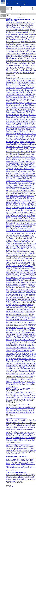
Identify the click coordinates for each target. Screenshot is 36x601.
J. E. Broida (13, 88)
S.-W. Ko (30, 286)
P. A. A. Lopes (33, 227)
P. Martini (22, 234)
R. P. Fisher (18, 105)
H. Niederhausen (26, 187)
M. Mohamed (25, 320)
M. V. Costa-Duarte (8, 299)
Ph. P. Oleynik (23, 199)
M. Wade (30, 162)
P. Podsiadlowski (13, 293)
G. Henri (28, 394)
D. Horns (16, 42)
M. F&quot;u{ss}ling (30, 40)
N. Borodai (33, 345)
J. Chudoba (20, 347)
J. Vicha (9, 374)
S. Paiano (22, 63)
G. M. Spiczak (10, 192)
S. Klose (13, 245)
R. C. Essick (10, 103)
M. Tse (16, 158)
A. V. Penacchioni (25, 307)
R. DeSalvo (27, 99)
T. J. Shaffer (10, 151)
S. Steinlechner (14, 154)
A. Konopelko (30, 409)
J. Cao (11, 90)
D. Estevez (14, 103)
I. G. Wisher (30, 341)
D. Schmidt (24, 368)
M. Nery (20, 135)
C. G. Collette (25, 94)
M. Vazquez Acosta (27, 67)
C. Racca (30, 215)
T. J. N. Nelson (17, 135)
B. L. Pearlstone (21, 140)
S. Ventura (31, 67)
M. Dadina (24, 240)
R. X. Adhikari (32, 78)
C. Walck (31, 195)
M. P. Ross (13, 147)
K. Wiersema (10, 246)
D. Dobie (14, 257)
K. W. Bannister (11, 257)
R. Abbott (11, 78)
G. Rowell (11, 399)
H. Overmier (14, 138)
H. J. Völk (33, 427)
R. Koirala (34, 183)
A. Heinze (17, 382)
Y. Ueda (31, 284)
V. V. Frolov (11, 106)
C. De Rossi (24, 99)
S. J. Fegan (20, 23)
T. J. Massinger (14, 128)
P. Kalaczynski (19, 182)
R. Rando (27, 26)
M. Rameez (10, 189)
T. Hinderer (9, 114)
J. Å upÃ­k (16, 371)
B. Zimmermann (23, 375)
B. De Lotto (32, 54)
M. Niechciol (21, 362)
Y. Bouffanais (8, 87)
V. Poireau (10, 46)
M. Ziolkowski (27, 375)
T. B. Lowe (11, 281)
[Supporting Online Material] (17, 442)
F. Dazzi (26, 54)
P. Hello (13, 113)
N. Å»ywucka (21, 329)
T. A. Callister (19, 89)
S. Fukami (11, 56)
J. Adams (19, 172)
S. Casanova (33, 28)
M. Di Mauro (33, 22)
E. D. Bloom (18, 248)
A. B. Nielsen (19, 136)
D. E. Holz (20, 114)
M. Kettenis (9, 378)
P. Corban (14, 95)
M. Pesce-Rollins (11, 26)
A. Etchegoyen (31, 351)
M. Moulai (9, 187)
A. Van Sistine (31, 279)
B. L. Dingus (11, 30)
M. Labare (29, 184)
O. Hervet (30, 70)
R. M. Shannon (27, 258)
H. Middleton (30, 131)
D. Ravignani (33, 365)
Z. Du (26, 101)
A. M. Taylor (25, 48)
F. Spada (32, 255)
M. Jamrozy (19, 42)
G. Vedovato (25, 160)
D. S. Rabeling (19, 144)
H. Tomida (22, 284)
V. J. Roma (25, 146)
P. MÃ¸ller (23, 245)
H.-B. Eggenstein (20, 102)
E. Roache (24, 73)
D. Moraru (25, 133)
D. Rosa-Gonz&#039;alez (19, 35)
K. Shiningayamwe (20, 325)
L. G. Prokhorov (15, 143)
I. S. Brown (29, 304)
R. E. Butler (23, 226)
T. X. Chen (9, 201)
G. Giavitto (15, 41)
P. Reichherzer (27, 46)
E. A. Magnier (8, 281)
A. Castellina (29, 346)
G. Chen (33, 200)
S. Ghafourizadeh (11, 41)
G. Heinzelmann (25, 394)
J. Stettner (29, 192)
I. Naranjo (7, 362)
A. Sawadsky (16, 149)
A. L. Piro (32, 224)
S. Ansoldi (18, 50)
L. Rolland (19, 146)
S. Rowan (16, 147)
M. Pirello (18, 142)
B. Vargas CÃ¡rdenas (15, 373)
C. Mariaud (23, 319)
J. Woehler (12, 165)
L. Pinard (12, 142)
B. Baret (10, 208)
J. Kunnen (12, 184)
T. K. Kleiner (9, 71)
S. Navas (27, 214)
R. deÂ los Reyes (33, 323)
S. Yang (19, 205)
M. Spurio (34, 216)
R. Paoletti (32, 63)
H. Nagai (7, 272)
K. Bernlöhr (30, 419)
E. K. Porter (32, 142)
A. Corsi (32, 95)
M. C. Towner (21, 381)
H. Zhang (24, 262)
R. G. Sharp (22, 261)
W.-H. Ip (11, 277)
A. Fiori (23, 23)
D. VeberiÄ (24, 373)
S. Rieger (26, 145)
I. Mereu (22, 25)
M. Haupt (27, 315)
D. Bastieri (29, 247)
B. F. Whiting (25, 164)
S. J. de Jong (10, 349)
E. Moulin (22, 397)
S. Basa (17, 208)
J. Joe (32, 286)
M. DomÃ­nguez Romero (20, 299)
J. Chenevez (9, 171)
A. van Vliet (7, 373)
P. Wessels (33, 163)
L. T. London (12, 124)
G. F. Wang (11, 204)
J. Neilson (9, 135)
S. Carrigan (28, 391)
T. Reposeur (12, 255)
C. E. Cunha (32, 231)
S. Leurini (30, 243)
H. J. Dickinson (25, 392)
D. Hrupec (22, 57)
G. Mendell (20, 130)
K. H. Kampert (30, 356)
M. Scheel (22, 149)
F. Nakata (21, 272)
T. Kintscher (19, 183)
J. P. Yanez (18, 197)
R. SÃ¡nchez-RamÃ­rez (25, 383)
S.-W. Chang (32, 260)
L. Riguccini (12, 301)
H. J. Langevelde (23, 378)
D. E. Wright (20, 295)
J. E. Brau (24, 87)
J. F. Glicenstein (22, 41)
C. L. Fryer (10, 227)
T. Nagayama (14, 272)
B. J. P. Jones (15, 182)
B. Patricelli (16, 140)
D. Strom (26, 66)
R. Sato (9, 368)
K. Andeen (10, 173)
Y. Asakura (21, 270)
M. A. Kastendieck (11, 317)
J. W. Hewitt (13, 24)
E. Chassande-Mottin (30, 91)
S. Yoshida (23, 197)
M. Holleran (20, 395)
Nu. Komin (27, 409)
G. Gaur (27, 107)
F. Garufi (19, 107)
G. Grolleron (26, 41)
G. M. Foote (12, 70)
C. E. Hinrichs (34, 70)
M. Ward (21, 401)
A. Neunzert (22, 135)
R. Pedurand (28, 140)
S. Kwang (27, 121)
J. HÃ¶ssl (15, 212)
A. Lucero (20, 359)
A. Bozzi (11, 87)
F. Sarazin (27, 367)
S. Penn (7, 141)
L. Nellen (7, 34)
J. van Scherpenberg (21, 67)
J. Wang (18, 204)
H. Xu (8, 205)
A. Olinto (21, 363)
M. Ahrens (28, 172)
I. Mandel (33, 264)
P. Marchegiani (27, 44)
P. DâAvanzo (14, 239)
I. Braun (15, 391)
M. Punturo (21, 143)
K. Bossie (34, 86)
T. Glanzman (24, 251)
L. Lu (25, 185)
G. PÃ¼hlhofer (32, 398)
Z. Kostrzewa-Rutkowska (20, 292)
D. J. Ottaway (11, 138)
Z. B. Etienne (17, 103)
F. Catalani (32, 346)
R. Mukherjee (17, 72)
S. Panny (30, 45)
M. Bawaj (31, 83)
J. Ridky (7, 366)
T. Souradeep (17, 153)
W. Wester (25, 229)
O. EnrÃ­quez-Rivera (25, 335)
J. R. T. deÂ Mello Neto (19, 349)
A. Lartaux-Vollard (25, 122)
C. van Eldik (12, 327)
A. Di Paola (31, 240)
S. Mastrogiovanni (23, 128)
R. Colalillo (32, 347)
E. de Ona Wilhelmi (22, 45)
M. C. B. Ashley (13, 262)
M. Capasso (21, 311)
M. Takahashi (13, 256)
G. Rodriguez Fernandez (29, 366)
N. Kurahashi (19, 184)
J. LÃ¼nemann (28, 185)
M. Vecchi (10, 49)
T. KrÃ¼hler (29, 264)
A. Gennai (12, 108)
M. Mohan (10, 133)
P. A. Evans (34, 218)
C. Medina (26, 360)
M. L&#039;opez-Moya (17, 59)
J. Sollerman (20, 294)
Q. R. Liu (22, 185)
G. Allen (13, 79)
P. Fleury (27, 434)
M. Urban (9, 372)
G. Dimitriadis (33, 290)
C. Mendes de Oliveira (11, 298)
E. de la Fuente (27, 29)
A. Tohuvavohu (11, 220)
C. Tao (20, 262)
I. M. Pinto (15, 142)
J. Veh (13, 49)
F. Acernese (17, 78)
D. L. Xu (11, 197)
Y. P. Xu (11, 205)
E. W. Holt (12, 355)
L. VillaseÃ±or (12, 374)
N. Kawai (30, 282)
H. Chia (31, 92)
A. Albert (18, 207)
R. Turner (10, 36)
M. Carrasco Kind (21, 231)
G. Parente (34, 363)
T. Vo (11, 162)
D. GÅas (17, 353)
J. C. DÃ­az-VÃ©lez (30, 177)
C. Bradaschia (14, 87)
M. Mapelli (22, 241)
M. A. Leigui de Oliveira (12, 358)
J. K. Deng (25, 201)
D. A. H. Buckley (17, 297)
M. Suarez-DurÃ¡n (26, 370)
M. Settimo (7, 325)
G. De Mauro (14, 349)
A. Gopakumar (24, 109)
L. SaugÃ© (21, 399)
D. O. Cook (20, 275)
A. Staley (32, 153)
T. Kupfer (17, 278)
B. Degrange (21, 392)
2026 (18, 12)
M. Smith (28, 235)
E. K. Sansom (17, 381)
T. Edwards (9, 313)
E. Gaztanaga (13, 232)
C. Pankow (31, 139)
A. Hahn (11, 57)
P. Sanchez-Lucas (17, 367)
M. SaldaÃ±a (12, 216)
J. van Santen (19, 195)
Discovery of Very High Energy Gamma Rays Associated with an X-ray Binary (18, 431)
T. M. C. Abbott (13, 230)
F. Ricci (20, 145)
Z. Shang (7, 262)
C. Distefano (18, 210)
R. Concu (32, 242)
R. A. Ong (27, 72)
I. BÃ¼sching (25, 391)
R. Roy (22, 293)
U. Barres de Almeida (21, 51)
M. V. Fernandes (32, 313)
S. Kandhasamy (14, 117)
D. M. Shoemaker (12, 152)
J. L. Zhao (22, 206)
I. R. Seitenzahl (14, 294)
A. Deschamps (11, 210)
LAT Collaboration (8, 21)
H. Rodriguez (20, 301)
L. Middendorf (23, 361)
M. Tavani (21, 220)
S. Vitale (9, 162)
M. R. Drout (29, 224)
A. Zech (11, 329)
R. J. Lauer (24, 337)
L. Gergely (21, 108)
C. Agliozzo (33, 288)
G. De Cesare (28, 240)
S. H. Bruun (13, 266)
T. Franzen (10, 305)
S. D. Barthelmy (14, 83)
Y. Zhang (10, 230)
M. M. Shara (22, 296)
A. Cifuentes (23, 53)
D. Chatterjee (10, 275)
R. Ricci (17, 383)
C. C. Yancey (13, 166)
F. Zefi (13, 329)
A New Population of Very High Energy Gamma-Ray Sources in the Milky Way (18, 444)
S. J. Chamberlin (14, 91)
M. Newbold (20, 339)
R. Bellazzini (19, 21)
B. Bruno (7, 39)
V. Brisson (7, 88)
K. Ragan (14, 73)
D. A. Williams (11, 74)
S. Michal (15, 361)
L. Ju (26, 116)
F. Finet (34, 270)
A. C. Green (31, 110)
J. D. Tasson (13, 156)
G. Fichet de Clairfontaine (17, 40)
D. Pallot (32, 305)
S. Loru (28, 243)
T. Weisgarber (23, 341)
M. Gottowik (13, 354)
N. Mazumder (11, 129)
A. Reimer (31, 46)
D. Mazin (23, 61)
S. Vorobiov (15, 374)
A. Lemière (11, 410)
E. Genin (10, 108)
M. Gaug (34, 56)
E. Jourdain (27, 171)
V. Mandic (23, 126)
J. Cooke (28, 259)
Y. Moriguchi (25, 397)
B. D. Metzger (28, 228)
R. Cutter (16, 266)
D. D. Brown (24, 88)
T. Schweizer (26, 65)
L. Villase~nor (21, 36)
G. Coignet (11, 392)
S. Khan (20, 118)
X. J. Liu (30, 203)
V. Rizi (17, 366)
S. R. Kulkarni (14, 278)
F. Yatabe (17, 285)
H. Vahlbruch (18, 159)
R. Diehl (18, 171)
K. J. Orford (12, 398)
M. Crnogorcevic (17, 22)
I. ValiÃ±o (18, 372)
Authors (32, 429)
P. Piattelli (19, 215)
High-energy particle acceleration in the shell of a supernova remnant (16, 456)
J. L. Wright (25, 165)
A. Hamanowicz (12, 291)
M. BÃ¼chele (15, 311)
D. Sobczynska (10, 66)
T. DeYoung (25, 177)
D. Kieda (13, 32)
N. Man (21, 126)
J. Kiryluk (22, 183)
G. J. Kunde (15, 32)
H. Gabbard (19, 106)
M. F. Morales (29, 305)
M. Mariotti (10, 61)
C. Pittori (13, 221)
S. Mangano (32, 60)
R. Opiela (30, 379)
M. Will (23, 68)
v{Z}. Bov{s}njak (14, 52)
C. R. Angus (11, 289)
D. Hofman (14, 114)
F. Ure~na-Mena (14, 36)
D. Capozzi (12, 231)
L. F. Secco (10, 229)
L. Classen (27, 176)
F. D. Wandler (11, 196)
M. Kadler (9, 213)
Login (0, 18)
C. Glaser (20, 353)
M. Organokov (33, 214)
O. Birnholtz (15, 85)
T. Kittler (25, 183)
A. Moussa (24, 214)
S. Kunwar (15, 184)
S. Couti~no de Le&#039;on (20, 29)
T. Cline (35, 199)
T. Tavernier (21, 48)
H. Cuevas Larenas (14, 299)
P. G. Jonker (10, 292)
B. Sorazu (11, 153)
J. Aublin (34, 207)
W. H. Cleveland (31, 168)
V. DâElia (18, 239)
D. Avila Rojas (29, 332)
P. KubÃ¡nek (13, 303)
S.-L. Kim (27, 286)
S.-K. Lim (12, 287)
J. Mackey (13, 44)
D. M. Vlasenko (16, 268)
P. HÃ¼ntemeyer (32, 336)
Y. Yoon (17, 286)
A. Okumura (15, 63)
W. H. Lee (14, 383)
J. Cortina (7, 54)
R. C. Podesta (20, 268)
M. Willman (22, 281)
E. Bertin (28, 230)
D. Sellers (18, 150)
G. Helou (27, 276)
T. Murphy (25, 257)
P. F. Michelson (28, 25)
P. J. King (29, 119)
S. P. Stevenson (23, 154)
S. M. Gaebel (26, 106)
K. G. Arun (29, 80)
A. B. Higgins (16, 246)
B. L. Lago (22, 357)
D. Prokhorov (30, 322)
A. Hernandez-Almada (24, 336)
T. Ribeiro (21, 298)
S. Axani (30, 173)
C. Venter (15, 49)
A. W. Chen (10, 22)
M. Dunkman (17, 178)
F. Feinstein (7, 408)
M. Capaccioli (18, 240)
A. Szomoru (19, 378)
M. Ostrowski (27, 45)
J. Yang (33, 262)
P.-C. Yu (16, 280)
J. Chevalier (18, 312)
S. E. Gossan (32, 109)
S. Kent (29, 233)
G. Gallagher (22, 70)
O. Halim (21, 111)
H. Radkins (23, 144)
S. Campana (30, 238)
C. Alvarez (16, 332)
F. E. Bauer (20, 289)
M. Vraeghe (28, 195)
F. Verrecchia (25, 220)
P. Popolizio (29, 142)
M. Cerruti (29, 39)
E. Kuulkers (27, 170)
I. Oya (19, 321)
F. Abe (14, 270)
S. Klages (24, 409)
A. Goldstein (18, 169)
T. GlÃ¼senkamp (29, 179)
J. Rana (19, 279)
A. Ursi (31, 221)
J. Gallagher (13, 179)
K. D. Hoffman (27, 181)
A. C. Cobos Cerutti (27, 347)
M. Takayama (24, 273)
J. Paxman (14, 381)
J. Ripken (15, 412)
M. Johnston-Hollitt (21, 305)
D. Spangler (24, 400)
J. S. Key (12, 118)
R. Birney (12, 85)
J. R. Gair (29, 106)
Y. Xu (15, 197)
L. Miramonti (26, 361)
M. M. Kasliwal (26, 277)
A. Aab (28, 342)
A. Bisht (25, 85)
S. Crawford (13, 297)
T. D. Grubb (20, 354)
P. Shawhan (30, 151)
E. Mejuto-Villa (14, 130)
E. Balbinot (14, 226)
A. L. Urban (11, 159)
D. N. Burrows (11, 218)
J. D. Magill (30, 252)
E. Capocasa (18, 90)
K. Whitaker (30, 36)
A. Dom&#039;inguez (16, 23)
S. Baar (24, 270)
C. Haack (21, 180)
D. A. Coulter (21, 224)
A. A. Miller (30, 278)
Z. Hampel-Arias (11, 336)
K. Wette (14, 164)
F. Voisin (12, 328)
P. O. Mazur (22, 360)
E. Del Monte (19, 221)
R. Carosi (32, 52)
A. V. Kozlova (15, 199)
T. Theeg (26, 156)
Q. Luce (17, 359)
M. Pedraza (24, 140)
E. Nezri (30, 214)
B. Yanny (33, 229)
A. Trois (29, 221)
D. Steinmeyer (18, 154)
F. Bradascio (28, 38)
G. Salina (10, 367)
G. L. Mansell (30, 126)
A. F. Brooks (17, 88)
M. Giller (14, 353)
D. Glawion (18, 41)
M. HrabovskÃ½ (27, 355)
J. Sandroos (13, 191)
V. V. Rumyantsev (14, 308)
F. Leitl (13, 43)
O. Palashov (7, 139)
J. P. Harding (15, 336)
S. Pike (9, 279)
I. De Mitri (23, 349)
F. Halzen (26, 180)
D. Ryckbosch (22, 190)
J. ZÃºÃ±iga (19, 217)
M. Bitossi (28, 85)
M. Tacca (19, 155)
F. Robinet (13, 146)
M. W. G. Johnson (21, 233)
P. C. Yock (7, 304)
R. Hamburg (22, 169)
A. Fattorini (27, 55)
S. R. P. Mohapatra (14, 133)
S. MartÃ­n (24, 377)
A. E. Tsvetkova (27, 199)
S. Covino (10, 54)
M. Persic (7, 26)
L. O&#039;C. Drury (21, 407)
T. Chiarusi (10, 209)
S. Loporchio (29, 59)
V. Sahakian (14, 399)
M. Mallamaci (26, 359)
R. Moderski (21, 320)
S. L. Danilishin (32, 97)
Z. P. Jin (10, 245)
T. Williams (25, 296)
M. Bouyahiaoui (24, 38)
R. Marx (31, 44)
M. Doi (32, 270)
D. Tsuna (23, 158)
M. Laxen (33, 122)
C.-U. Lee (24, 286)
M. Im (10, 286)
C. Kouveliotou (16, 245)
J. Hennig (25, 113)
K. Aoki (16, 270)
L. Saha (32, 73)
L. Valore (21, 372)
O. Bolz (10, 391)
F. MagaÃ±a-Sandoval (27, 125)
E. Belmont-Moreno (13, 28)
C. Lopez (23, 268)
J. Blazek (19, 345)
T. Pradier (24, 215)
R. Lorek (15, 359)
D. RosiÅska (10, 147)
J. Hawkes (30, 315)
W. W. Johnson (13, 116)
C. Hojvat (9, 355)
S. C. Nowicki (30, 187)
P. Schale (20, 149)
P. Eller (34, 178)
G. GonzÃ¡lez (14, 109)
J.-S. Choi (15, 287)
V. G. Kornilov (29, 267)
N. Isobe (22, 282)
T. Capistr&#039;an (24, 28)
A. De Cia (18, 290)
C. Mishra (13, 132)
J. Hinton (16, 31)
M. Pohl (30, 72)
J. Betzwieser (16, 84)
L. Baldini (16, 21)
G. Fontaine (26, 40)
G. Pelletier (25, 398)
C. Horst (26, 114)
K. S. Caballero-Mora (19, 28)
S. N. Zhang (18, 200)
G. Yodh (21, 197)
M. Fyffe (16, 106)
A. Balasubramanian (9, 198)
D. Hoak (12, 114)
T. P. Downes (13, 101)
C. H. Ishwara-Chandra (19, 377)
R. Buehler (31, 248)
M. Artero (32, 50)
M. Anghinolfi (25, 207)
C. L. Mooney (10, 72)
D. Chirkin (18, 176)
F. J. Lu (21, 200)
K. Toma (13, 246)
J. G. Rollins (22, 146)
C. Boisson (34, 419)
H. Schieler (18, 368)
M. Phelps (22, 141)
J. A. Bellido (22, 344)
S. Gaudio (24, 107)
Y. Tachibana (13, 284)
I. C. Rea (16, 189)
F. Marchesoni (12, 127)
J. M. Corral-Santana (26, 376)
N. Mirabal (31, 25)
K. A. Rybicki (28, 293)
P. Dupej (32, 101)
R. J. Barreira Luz (14, 344)
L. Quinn (27, 215)
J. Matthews (13, 360)
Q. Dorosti (27, 350)
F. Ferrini (29, 104)
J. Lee (20, 32)
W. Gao (32, 246)
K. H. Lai (33, 121)
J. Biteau (10, 345)
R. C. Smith (31, 235)
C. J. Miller (33, 234)
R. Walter (21, 68)
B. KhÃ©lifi (29, 317)
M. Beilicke (21, 419)
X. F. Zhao (25, 206)
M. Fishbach (15, 105)
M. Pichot (29, 141)
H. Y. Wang (14, 204)
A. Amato (22, 79)
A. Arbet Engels (26, 50)
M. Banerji (17, 230)
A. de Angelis (30, 22)
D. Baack (9, 51)
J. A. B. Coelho (18, 209)
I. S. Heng (22, 113)
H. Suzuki (12, 48)
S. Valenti (12, 238)
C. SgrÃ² (25, 255)
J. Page (23, 138)
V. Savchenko (20, 170)
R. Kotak (20, 288)
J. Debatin (34, 349)
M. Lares (31, 300)
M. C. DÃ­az (14, 100)
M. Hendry (19, 113)
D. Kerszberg (25, 58)
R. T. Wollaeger (30, 384)
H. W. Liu (24, 203)
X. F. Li (33, 202)
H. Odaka (11, 321)
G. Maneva (22, 60)
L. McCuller (27, 129)
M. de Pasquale (26, 218)
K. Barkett (24, 82)
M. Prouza (12, 365)
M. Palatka (24, 363)
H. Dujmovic (10, 178)
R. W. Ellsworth (18, 335)
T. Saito (29, 64)
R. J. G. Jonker (23, 116)
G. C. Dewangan (27, 198)
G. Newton (32, 135)
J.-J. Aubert (31, 207)
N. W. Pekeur (32, 321)
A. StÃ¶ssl (15, 193)
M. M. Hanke (14, 112)
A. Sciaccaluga (30, 65)
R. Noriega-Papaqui (14, 34)
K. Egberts (12, 313)
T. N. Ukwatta (19, 341)
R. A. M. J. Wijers (15, 330)
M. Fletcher (29, 105)
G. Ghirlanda (25, 239)
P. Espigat (34, 407)
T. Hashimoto (10, 282)
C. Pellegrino (13, 215)
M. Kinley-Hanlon (33, 119)
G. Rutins (25, 147)
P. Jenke (25, 169)
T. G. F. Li (21, 123)
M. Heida (24, 276)
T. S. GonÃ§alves (16, 300)
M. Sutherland (30, 193)
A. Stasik (27, 192)
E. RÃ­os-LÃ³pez (16, 301)
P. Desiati (11, 177)
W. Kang (23, 182)
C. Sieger (31, 216)
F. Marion (15, 127)
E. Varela (17, 36)
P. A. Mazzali (20, 245)
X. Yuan (16, 262)
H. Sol (27, 325)
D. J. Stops (28, 154)
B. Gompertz (31, 266)
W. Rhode (14, 64)
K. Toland (33, 157)
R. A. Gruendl (18, 227)
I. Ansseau (16, 173)
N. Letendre (15, 123)
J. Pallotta (27, 363)
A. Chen (15, 312)
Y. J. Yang (21, 205)
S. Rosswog (21, 265)
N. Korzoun (13, 71)
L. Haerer (29, 41)
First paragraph (8, 429)
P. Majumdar (15, 60)
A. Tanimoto (19, 284)
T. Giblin (16, 263)
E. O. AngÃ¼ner (33, 309)
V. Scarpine (10, 235)
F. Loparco (29, 24)
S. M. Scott (12, 150)
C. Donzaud (27, 210)
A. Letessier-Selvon (18, 358)
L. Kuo (21, 121)
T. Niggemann (28, 362)
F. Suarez (23, 370)
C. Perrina (16, 215)
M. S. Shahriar (17, 151)
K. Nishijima (28, 62)
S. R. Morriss (31, 133)
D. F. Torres (25, 27)
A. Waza (19, 196)
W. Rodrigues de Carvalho (21, 366)
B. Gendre (15, 260)
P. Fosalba (10, 232)
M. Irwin (26, 264)
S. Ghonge (27, 108)
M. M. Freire (8, 352)
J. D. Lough (32, 124)
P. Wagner (29, 328)
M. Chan (18, 91)
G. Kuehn (11, 121)
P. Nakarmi (16, 187)
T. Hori (16, 282)
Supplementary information (20, 429)
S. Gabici (7, 41)
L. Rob (18, 412)
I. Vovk (18, 68)
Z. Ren (13, 340)
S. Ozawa (32, 306)
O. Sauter (10, 149)
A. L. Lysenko (19, 199)
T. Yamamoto (30, 68)
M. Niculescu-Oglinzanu (16, 362)
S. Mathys (10, 360)
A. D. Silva (28, 152)
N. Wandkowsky (15, 196)
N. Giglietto (14, 251)
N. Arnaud (26, 80)
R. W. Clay (23, 347)
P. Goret (11, 394)
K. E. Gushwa (10, 111)
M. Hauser (21, 394)
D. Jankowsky (22, 316)
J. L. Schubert (22, 65)
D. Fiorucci (12, 105)
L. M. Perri (16, 141)
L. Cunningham (18, 97)
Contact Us (1, 12)
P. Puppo (25, 143)
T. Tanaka (18, 48)
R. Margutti (13, 228)
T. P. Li (13, 200)
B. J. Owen (17, 138)
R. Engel (14, 351)
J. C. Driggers (24, 101)
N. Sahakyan (26, 64)
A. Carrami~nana (30, 28)
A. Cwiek (34, 378)
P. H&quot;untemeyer (29, 31)
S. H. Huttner (26, 115)
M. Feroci (10, 221)
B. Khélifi (21, 409)
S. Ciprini (13, 22)
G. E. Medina (24, 228)
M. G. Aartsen (12, 172)
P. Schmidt (31, 149)
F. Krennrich (16, 71)
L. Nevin (26, 135)
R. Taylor (20, 156)
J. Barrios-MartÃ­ (14, 208)
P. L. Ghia (34, 352)
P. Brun (9, 311)
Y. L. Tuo (9, 204)
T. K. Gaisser (9, 179)
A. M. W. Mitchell (17, 320)
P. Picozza (28, 223)
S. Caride (25, 90)
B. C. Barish (18, 82)
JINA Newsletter (1, 15)
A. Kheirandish (11, 183)
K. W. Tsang (13, 158)
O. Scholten (27, 368)
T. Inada (34, 57)
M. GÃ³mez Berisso (26, 353)
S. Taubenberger (33, 294)
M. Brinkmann (33, 87)
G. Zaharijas (28, 27)
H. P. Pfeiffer (19, 141)
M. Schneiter (28, 301)
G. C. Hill (23, 181)
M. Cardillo (34, 221)
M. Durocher (19, 30)
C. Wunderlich (26, 68)
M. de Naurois (29, 397)
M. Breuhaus (31, 38)
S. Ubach (18, 67)
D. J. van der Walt (31, 452)
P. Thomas (10, 157)
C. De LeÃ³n (16, 334)
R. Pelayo (32, 339)
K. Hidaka (13, 282)
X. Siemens (19, 152)
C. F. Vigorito (13, 68)
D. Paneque (29, 63)
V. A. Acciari (9, 50)
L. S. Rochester (17, 255)
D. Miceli (33, 61)
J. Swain (19, 371)
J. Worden (22, 165)
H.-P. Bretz (23, 175)
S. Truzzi (12, 67)
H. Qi (30, 143)
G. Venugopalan (12, 161)
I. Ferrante (22, 104)
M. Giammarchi (11, 353)
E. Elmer (32, 261)
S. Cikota (27, 53)
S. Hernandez (10, 31)
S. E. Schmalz (29, 308)
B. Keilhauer (34, 356)
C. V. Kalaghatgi (31, 116)
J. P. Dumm (13, 178)
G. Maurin (29, 319)
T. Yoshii (23, 285)
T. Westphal (11, 164)
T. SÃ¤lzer (29, 190)
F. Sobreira (15, 229)
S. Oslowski (21, 258)
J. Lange (13, 122)
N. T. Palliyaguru (11, 296)
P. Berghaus (33, 432)
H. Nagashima (11, 272)
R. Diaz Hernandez (25, 334)
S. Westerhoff (27, 341)
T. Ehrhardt (27, 178)
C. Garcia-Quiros (15, 107)
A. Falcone (29, 69)
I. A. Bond (29, 270)
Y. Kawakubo (19, 306)
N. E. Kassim (30, 277)
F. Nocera (31, 136)
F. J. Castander (26, 231)
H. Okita (32, 272)
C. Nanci (11, 62)
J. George (18, 108)
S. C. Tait (22, 155)
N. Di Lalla (7, 23)
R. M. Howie (10, 381)
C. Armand (32, 37)
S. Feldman (32, 69)
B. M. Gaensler (13, 305)
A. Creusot (34, 209)
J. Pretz (35, 339)
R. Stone (26, 154)
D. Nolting (34, 136)
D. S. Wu (28, 165)
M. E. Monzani (30, 253)
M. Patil (14, 140)
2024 (13, 12)
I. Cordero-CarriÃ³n (21, 95)
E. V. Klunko (22, 308)
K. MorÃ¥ (32, 320)
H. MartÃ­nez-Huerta (23, 338)
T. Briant (27, 87)
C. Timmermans (33, 371)
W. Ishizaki (13, 307)
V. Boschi (29, 86)
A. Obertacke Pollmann (12, 188)
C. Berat (25, 344)
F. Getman (22, 239)
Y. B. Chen (14, 201)
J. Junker (28, 116)
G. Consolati (22, 348)
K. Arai (17, 80)
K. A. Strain (32, 154)
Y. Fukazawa (14, 56)
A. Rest (15, 225)
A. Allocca (16, 79)
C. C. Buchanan (31, 88)
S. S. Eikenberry (30, 102)
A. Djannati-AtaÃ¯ (30, 392)
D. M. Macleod (16, 125)
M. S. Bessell (28, 260)
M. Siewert (18, 413)
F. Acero (16, 247)
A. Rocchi (16, 146)
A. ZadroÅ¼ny (34, 166)
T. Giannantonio (21, 232)
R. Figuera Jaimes (20, 266)
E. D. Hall (27, 111)
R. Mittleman (27, 132)
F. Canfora (22, 346)
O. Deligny (7, 350)
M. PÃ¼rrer (27, 143)
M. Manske (34, 126)
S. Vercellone (10, 224)
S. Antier (11, 80)
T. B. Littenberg (29, 123)
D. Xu (30, 287)
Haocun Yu (27, 166)
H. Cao (9, 90)
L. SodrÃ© (31, 301)
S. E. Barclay (14, 82)
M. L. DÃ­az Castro (11, 350)
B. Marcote (13, 378)
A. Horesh (33, 276)
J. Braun (14, 175)
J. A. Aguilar (22, 172)
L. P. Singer (32, 152)
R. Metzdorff (17, 131)
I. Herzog (14, 31)
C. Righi (23, 64)
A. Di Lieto (29, 100)
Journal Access (1, 9)
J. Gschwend (32, 232)
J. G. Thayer (20, 256)
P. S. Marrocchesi (30, 307)
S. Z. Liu (27, 203)
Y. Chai (21, 53)
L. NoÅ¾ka (10, 363)
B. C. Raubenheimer (25, 411)
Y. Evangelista (32, 220)
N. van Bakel (28, 159)
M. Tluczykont (19, 326)
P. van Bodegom (28, 372)
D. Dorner (9, 55)
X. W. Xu (13, 197)
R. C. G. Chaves (12, 312)
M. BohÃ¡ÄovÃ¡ (25, 345)
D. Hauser (18, 394)
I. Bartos (20, 83)
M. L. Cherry (17, 307)
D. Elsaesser (15, 55)
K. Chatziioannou (11, 92)
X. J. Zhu (12, 167)
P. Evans (12, 264)
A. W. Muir (18, 134)
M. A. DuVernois (15, 30)
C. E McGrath (28, 71)
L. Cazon (10, 347)
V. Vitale (16, 68)
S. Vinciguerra (29, 161)
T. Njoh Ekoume (32, 62)
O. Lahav (10, 234)
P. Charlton (23, 91)
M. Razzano (29, 26)
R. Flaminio (25, 105)
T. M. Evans (26, 103)
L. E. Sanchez (10, 148)
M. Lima (13, 234)
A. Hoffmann (13, 395)
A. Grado (13, 110)
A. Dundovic (9, 351)
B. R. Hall (24, 111)
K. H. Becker (18, 344)
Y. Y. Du (32, 201)
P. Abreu (31, 342)
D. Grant (15, 180)
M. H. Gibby (11, 169)
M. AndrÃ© (21, 207)
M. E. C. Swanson (14, 236)
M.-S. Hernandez (23, 291)
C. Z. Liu (19, 203)
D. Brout (20, 226)
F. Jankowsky (22, 42)
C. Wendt (28, 196)
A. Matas (27, 128)
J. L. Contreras (34, 53)
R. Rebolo (18, 269)
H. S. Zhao (19, 206)
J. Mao (21, 297)
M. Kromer (25, 292)
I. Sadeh (29, 73)
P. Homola (15, 355)
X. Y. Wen (26, 204)
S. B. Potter (31, 296)
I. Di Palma (22, 210)
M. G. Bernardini (11, 240)
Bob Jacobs (15, 277)
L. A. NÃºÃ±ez (14, 363)
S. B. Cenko (14, 218)
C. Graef (15, 110)
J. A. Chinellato (17, 347)
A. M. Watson (33, 383)
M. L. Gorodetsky (28, 109)
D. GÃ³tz (30, 246)
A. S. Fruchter (27, 266)
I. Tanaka (31, 273)
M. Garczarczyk (27, 56)
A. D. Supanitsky (12, 371)
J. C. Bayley (33, 83)
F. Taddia (30, 294)
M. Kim (16, 183)
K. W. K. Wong (19, 165)
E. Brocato (27, 238)
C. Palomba (11, 139)
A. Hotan (14, 258)
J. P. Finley (9, 70)
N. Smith (13, 229)
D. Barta (10, 83)
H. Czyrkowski (11, 379)
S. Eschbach (22, 313)
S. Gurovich (20, 300)
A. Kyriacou (26, 184)
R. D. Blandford (14, 248)
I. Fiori (9, 105)
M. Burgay (9, 242)
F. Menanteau (30, 234)
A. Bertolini (13, 84)
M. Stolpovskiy (13, 370)
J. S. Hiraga (9, 395)
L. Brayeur (17, 175)
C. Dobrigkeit (19, 350)
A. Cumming (13, 97)
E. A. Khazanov (26, 118)
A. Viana (32, 327)
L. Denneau (14, 382)
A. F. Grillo (17, 354)
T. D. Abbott (14, 78)
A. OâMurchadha (20, 188)
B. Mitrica (30, 361)
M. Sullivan (23, 294)
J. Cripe (33, 96)
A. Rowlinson (24, 265)
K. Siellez (16, 152)
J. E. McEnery (18, 25)
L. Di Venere (11, 23)
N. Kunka (15, 357)
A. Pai (28, 138)
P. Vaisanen (28, 296)
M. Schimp (21, 368)
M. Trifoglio (15, 222)
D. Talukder (28, 155)
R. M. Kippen (31, 169)
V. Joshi (30, 42)
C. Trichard (22, 326)
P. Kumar (13, 121)
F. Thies (28, 156)
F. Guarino (23, 354)
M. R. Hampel (34, 354)
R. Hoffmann (30, 181)
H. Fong (32, 105)
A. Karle (30, 182)
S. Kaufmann (9, 32)
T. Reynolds (19, 293)
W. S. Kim (16, 119)
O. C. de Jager (18, 409)
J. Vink (17, 49)
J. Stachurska (17, 192)
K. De (27, 275)
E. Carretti (17, 242)
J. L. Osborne (16, 398)
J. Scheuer (25, 149)
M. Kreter (25, 213)
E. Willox (33, 36)
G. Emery (18, 55)
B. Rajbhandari (34, 144)
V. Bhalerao (15, 198)
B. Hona (28, 336)
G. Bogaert (9, 86)
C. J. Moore (21, 133)
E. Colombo (30, 53)
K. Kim (11, 119)
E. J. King (26, 119)
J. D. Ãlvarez (19, 342)
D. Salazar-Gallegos (28, 35)
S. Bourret (31, 208)
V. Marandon (23, 44)
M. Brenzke (20, 175)
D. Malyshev (16, 44)
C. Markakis (24, 127)
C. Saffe (33, 268)
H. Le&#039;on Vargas (25, 32)
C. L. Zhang (28, 205)
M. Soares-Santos (30, 225)
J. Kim (14, 183)
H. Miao (24, 131)
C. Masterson (11, 397)
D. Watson (10, 266)
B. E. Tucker (25, 261)
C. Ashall (14, 289)
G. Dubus (25, 407)
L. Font (33, 55)
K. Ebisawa (29, 281)
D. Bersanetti (9, 84)
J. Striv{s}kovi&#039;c (22, 66)
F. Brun (34, 38)
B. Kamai (10, 117)
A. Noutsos (9, 398)
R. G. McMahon (26, 234)
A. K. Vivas (22, 229)
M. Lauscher (31, 357)
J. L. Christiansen (13, 69)
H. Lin (30, 227)
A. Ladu (25, 243)
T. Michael (18, 214)
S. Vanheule (15, 195)
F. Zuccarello (33, 375)
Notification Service (2, 10)
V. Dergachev (13, 99)
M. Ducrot (29, 101)
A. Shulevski (26, 330)
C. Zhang (19, 280)
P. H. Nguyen (11, 362)
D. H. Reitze (12, 145)
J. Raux (32, 411)
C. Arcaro (29, 50)
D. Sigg (26, 152)
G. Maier (25, 71)
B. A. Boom (23, 86)
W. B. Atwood (19, 247)
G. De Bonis (15, 210)
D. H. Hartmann (14, 377)
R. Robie (10, 146)
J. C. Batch (28, 83)
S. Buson (34, 21)
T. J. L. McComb (18, 397)
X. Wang (24, 36)
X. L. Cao (27, 200)
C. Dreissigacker (20, 101)
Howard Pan (18, 139)
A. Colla (22, 94)
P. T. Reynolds (17, 73)
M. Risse (12, 366)
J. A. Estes (10, 331)
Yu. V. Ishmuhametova (30, 269)
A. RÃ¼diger (20, 147)
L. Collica (10, 348)
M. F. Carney (28, 90)
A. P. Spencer (21, 153)
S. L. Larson (21, 122)
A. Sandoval (33, 35)
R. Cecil (24, 39)
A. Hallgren (23, 180)
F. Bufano (15, 240)
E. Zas (9, 375)
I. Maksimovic (18, 126)
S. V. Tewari (23, 156)
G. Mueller (14, 134)
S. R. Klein (27, 183)
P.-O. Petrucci (14, 322)
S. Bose (32, 86)
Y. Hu (9, 262)
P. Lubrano (26, 252)
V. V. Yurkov (10, 269)
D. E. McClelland (19, 129)
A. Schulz (21, 324)
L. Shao (24, 151)
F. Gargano (32, 23)
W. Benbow (24, 419)
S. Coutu (32, 348)
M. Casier (12, 176)
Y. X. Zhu (33, 206)
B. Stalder (20, 382)
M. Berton (24, 289)
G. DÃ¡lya (28, 97)
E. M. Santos (21, 367)
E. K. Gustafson (14, 111)
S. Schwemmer (29, 324)
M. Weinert (17, 163)
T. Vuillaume (18, 328)
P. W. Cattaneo (33, 222)
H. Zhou (15, 37)
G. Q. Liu (22, 203)
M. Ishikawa (18, 282)
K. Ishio (9, 58)
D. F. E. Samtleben (20, 216)
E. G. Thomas (31, 156)
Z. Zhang (13, 206)
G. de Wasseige (19, 177)
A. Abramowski (21, 309)
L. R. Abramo (32, 298)
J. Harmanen (15, 291)
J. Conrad (29, 312)
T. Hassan (13, 57)
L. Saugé (29, 412)
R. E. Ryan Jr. (20, 383)
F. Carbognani (21, 90)
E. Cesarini (10, 91)
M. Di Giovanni (22, 100)
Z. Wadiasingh (22, 328)
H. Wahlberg (19, 374)
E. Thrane (20, 157)
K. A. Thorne (13, 157)
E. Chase (26, 91)
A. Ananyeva (25, 79)
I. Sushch (9, 48)
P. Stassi (10, 370)
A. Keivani (33, 182)
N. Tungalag (26, 308)
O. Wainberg (22, 374)
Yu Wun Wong (31, 49)
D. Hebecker (32, 180)
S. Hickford (17, 181)
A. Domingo (21, 171)
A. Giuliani (15, 221)
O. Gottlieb (10, 276)
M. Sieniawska (23, 152)
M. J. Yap (19, 166)
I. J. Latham (34, 409)
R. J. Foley (17, 224)
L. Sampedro (24, 301)
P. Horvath (23, 355)
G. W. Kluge (29, 58)
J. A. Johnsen (15, 356)
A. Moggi (33, 132)
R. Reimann (19, 189)
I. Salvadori (15, 216)
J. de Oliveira (27, 349)
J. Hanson (31, 112)
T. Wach (20, 49)
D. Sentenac (25, 150)
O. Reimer (33, 26)
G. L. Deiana (10, 243)
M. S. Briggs (24, 168)
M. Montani (18, 133)
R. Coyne (21, 96)
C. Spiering (13, 192)
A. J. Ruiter (25, 293)
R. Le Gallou (10, 396)
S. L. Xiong (15, 200)
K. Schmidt (13, 65)
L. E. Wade (27, 162)
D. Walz (26, 374)
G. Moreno (28, 133)
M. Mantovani (8, 127)
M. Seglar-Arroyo (33, 324)
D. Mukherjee (27, 134)
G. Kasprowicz (19, 379)
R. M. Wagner (32, 328)
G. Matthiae (16, 360)
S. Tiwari (23, 157)
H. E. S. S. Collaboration (19, 37)
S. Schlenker (24, 399)
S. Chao (20, 91)
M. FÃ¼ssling (16, 314)
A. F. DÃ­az (7, 210)
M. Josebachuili (19, 356)
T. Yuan (26, 197)
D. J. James (14, 233)
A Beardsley (25, 304)
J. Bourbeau (7, 175)
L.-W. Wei (14, 163)
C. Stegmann (30, 413)
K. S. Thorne (17, 157)
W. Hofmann (17, 395)
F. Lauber (11, 185)
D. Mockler (33, 361)
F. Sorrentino (14, 153)
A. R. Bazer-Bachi (17, 419)
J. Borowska (20, 38)
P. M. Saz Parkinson (15, 27)
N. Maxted (32, 319)
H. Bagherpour (33, 173)
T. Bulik (10, 39)
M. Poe (23, 142)
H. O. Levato (29, 268)
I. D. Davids (32, 312)
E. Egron (14, 243)
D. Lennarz (27, 337)
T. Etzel (20, 103)
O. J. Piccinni (26, 141)
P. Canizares (32, 89)
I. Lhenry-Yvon (23, 358)
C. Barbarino (17, 289)
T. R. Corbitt (17, 95)
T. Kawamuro (33, 282)
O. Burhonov (33, 308)
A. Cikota (13, 290)
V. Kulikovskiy (33, 213)
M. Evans (23, 103)
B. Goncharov (10, 109)
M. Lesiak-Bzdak (15, 185)
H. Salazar (24, 35)
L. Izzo (34, 291)
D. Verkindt (16, 161)
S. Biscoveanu (22, 85)
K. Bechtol (20, 230)
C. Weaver (21, 196)
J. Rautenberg (30, 365)
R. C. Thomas (21, 236)
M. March (19, 234)
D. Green (27, 251)
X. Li (28, 202)
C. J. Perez (10, 141)
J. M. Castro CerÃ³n (29, 303)
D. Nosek (34, 362)
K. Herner (25, 227)
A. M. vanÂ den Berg (33, 372)
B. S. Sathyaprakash (30, 148)
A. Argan (27, 221)
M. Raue (29, 411)
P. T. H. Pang (28, 139)
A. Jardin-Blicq (27, 42)
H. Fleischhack (34, 335)
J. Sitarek (33, 65)
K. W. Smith (13, 288)
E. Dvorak (20, 178)
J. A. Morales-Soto (21, 33)
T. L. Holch (10, 42)
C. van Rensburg (16, 327)
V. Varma (14, 160)
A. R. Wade (23, 162)
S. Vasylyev (13, 259)
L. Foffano (30, 55)
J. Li (24, 24)
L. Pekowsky (31, 140)
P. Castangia (23, 242)
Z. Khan (23, 118)
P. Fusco (26, 23)
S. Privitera (7, 143)
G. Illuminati (25, 212)
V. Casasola (20, 242)
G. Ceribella (18, 53)
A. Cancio (20, 346)
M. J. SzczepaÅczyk (15, 155)
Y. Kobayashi (32, 58)
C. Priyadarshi (10, 64)
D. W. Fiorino (30, 335)
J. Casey (10, 176)
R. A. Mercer (24, 130)
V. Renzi (9, 301)
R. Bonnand (20, 86)
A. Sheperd (33, 151)
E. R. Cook (30, 226)
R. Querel (10, 304)
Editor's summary (28, 429)
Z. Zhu (22, 262)
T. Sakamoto (15, 306)
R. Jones (20, 116)
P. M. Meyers (21, 131)
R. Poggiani (26, 142)
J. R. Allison (13, 274)
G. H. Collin (34, 176)
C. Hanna (19, 112)
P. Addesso (29, 78)
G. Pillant (9, 142)
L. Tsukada (20, 158)
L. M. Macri (30, 297)
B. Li (18, 202)
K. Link (26, 358)
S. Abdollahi (13, 21)
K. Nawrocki (27, 379)
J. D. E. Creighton (25, 96)
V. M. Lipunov (20, 267)
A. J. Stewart (19, 330)
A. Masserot (10, 128)
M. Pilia (31, 223)
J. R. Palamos (34, 138)
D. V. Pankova (32, 188)
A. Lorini (32, 59)
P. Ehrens (23, 102)
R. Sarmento (30, 367)
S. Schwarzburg (11, 400)
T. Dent (7, 99)
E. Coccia (13, 94)
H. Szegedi (27, 294)
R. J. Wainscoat (15, 281)
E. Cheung (15, 176)
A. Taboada (25, 371)
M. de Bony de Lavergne (15, 38)
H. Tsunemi (28, 284)
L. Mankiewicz (23, 379)
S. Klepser (34, 317)
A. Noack (28, 136)
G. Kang (17, 117)
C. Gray (26, 110)
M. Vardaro (10, 160)
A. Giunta (10, 241)
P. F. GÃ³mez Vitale (32, 353)
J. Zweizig (23, 167)
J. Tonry (33, 381)
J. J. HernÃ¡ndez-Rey (11, 212)
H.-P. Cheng (28, 92)
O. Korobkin (26, 384)
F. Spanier (29, 325)
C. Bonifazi (29, 345)
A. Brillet (30, 87)
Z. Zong (31, 375)
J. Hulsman (33, 355)
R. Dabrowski (15, 379)
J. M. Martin (26, 396)
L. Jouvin (31, 316)
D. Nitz (31, 362)
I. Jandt (12, 356)
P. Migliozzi (21, 214)
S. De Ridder (8, 177)
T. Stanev (24, 192)
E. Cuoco (21, 97)
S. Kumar (20, 71)
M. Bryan (12, 311)
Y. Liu (32, 203)
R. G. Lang (28, 357)
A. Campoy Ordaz (25, 52)
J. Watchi (9, 163)
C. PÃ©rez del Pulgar (18, 303)
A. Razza (17, 293)
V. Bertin (23, 208)
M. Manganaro (28, 60)
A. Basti (25, 83)
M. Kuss (22, 24)
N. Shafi (14, 325)
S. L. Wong (14, 74)
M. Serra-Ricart (22, 269)
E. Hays (10, 24)
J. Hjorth (24, 264)
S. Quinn (22, 365)
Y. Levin (19, 123)
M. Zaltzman (10, 259)
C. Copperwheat (24, 275)
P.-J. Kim (9, 287)
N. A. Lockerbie (8, 124)
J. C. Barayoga (11, 82)
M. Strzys (29, 66)
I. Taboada (34, 193)
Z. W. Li (10, 203)
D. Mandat (30, 359)
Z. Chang (30, 200)
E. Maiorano (18, 241)
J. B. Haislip (24, 237)
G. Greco (28, 110)
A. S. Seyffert (11, 325)
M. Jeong (10, 182)
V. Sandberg (18, 148)
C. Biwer (31, 85)
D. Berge (28, 419)
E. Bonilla (17, 86)
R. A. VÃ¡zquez (20, 373)
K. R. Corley (26, 95)
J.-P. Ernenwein (19, 313)
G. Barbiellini (26, 222)
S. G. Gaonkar (11, 107)
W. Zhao (22, 280)
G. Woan (9, 165)
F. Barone (27, 82)
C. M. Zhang (31, 205)
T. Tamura (10, 307)
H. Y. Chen (20, 92)
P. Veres (10, 170)
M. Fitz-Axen (22, 105)
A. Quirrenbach (23, 46)
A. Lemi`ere (15, 43)
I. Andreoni (18, 260)
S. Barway (26, 270)
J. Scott (10, 150)
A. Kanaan (28, 300)
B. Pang (25, 139)
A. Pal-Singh (14, 139)
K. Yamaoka (10, 285)
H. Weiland (23, 382)
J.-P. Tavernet (18, 440)
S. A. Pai (31, 138)
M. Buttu (12, 242)
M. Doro (12, 55)
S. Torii (35, 306)
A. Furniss (18, 70)
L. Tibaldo (31, 256)
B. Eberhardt (24, 178)
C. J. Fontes (19, 384)
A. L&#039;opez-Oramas (24, 59)
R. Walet (32, 162)
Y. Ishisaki (29, 395)
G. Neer (23, 187)
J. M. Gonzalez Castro (19, 109)
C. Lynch (22, 257)
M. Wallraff (7, 196)
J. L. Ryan (26, 73)
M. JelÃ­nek (10, 303)
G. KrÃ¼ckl (9, 184)
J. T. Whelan (17, 164)
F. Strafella (17, 370)
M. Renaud (29, 323)
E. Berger (26, 225)
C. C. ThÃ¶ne (33, 265)
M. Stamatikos (21, 192)
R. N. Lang (9, 122)
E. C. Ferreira (25, 104)
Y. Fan (13, 304)
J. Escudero (21, 55)
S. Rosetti (18, 265)
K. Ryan (28, 147)
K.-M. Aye (16, 432)
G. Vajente (22, 159)
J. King (32, 317)
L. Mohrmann (29, 320)
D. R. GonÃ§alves (11, 300)
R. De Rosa (17, 99)
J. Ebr (12, 351)
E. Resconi (29, 189)
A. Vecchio (22, 160)
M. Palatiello (25, 63)
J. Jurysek (22, 356)
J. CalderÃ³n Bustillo (15, 89)
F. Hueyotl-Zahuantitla (23, 31)
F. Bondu (14, 86)
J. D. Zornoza (15, 217)
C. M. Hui (27, 169)
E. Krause (31, 233)
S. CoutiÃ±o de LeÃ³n (12, 334)
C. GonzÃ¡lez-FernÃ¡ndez (16, 264)
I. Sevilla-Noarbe (21, 235)
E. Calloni (23, 89)
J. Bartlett (17, 83)
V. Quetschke (33, 143)
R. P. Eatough (29, 382)
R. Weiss (25, 163)
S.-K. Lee (22, 286)
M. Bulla (31, 289)
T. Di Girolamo (26, 100)
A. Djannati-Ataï (16, 407)
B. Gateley (21, 107)
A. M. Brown (17, 391)
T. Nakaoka (18, 272)
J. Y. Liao (16, 203)
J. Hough (28, 114)
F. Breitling (15, 406)
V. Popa (22, 215)
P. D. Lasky (30, 122)
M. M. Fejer (13, 104)
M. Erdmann (17, 351)
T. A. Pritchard (24, 260)
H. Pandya (28, 188)
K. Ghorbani (20, 179)
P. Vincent (19, 331)
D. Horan (16, 24)
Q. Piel (20, 322)
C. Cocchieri (9, 94)
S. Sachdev (31, 147)
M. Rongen (14, 190)
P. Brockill (10, 88)
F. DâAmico (15, 223)
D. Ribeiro (21, 73)
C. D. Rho (15, 35)
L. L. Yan (13, 205)
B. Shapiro (27, 151)
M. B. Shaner (21, 151)
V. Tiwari (25, 157)
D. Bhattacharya (19, 198)
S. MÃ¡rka (18, 127)
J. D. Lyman (26, 288)
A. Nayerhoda (34, 33)
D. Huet (18, 115)
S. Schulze (18, 376)
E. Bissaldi (25, 21)
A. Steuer (32, 192)
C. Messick (14, 131)
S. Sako (10, 273)
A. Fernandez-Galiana (18, 104)
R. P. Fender (31, 329)
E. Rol (15, 265)
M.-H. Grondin (31, 251)
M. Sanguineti (24, 216)
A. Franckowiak (23, 250)
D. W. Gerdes (17, 232)
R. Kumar (16, 121)
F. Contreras (25, 348)
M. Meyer (24, 25)
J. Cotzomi (15, 29)
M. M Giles (15, 169)
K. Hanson (29, 180)
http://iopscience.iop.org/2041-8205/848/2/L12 (12, 387)
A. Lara (19, 32)
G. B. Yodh (9, 342)
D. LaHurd (25, 357)
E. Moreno (25, 33)
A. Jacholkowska (14, 316)
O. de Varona (31, 99)
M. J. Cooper (29, 348)
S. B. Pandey (33, 303)
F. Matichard (29, 128)
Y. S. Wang (23, 204)
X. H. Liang (13, 203)
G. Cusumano (18, 218)
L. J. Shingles (10, 288)
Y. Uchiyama (33, 326)
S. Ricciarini (20, 307)
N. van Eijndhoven (11, 195)
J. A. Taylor (17, 156)
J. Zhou (31, 262)
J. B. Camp (26, 89)
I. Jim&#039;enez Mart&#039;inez (14, 58)
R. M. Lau (20, 278)
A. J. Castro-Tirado (13, 53)
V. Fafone (34, 103)
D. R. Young (17, 288)
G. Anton (19, 173)
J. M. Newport (29, 135)
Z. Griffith (18, 180)
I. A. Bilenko (27, 84)
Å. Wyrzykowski (25, 295)
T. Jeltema (17, 233)
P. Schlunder (29, 191)
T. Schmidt (32, 191)
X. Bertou (32, 344)
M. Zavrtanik (16, 375)
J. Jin (14, 202)
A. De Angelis (29, 54)
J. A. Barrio (26, 51)
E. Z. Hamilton (30, 111)
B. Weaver (11, 163)
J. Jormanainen (21, 58)
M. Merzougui (31, 130)
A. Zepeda (19, 375)
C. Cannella (33, 274)
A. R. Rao (30, 198)
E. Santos (24, 367)
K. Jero (13, 182)
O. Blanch (7, 52)
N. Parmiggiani (8, 222)
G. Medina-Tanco (30, 360)
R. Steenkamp (30, 400)
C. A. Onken (10, 261)
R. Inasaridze (19, 308)
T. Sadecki (34, 147)
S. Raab (18, 323)
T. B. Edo (9, 102)
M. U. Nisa (10, 34)
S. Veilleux (30, 383)
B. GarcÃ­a (19, 352)
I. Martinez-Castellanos (12, 338)
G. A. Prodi (11, 143)
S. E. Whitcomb (21, 164)
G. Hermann (31, 394)
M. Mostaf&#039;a (29, 33)
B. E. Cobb (17, 275)
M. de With (22, 177)
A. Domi (25, 210)
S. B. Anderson (29, 79)
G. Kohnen (31, 183)
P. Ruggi (23, 147)
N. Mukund (34, 134)
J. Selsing (31, 245)
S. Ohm (14, 45)
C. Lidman (9, 260)
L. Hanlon (24, 171)
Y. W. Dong (28, 201)
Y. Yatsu (14, 280)
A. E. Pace (20, 138)
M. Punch (11, 323)
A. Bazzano (30, 170)
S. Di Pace (33, 100)
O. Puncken (18, 143)
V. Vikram (31, 236)
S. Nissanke (23, 136)
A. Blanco (16, 345)
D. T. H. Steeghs (29, 265)
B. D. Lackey (30, 121)
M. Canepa (29, 89)
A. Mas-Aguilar (20, 61)
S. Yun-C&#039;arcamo (10, 37)
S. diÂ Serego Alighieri (26, 246)
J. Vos (14, 295)
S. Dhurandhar (11, 100)
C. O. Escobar (24, 351)
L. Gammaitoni (33, 106)
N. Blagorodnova (29, 274)
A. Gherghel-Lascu (29, 352)
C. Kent (10, 118)
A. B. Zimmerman (15, 167)
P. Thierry (23, 263)
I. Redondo (21, 451)
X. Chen (23, 92)
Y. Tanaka (17, 256)
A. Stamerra (16, 66)
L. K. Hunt (7, 245)
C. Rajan (30, 144)
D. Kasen (22, 277)
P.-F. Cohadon (16, 94)
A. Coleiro (21, 209)
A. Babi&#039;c (13, 51)
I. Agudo (12, 50)
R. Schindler (13, 235)
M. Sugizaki (9, 284)
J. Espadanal (27, 351)
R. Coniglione (25, 209)
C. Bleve (22, 345)
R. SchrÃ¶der (32, 399)
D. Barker (21, 82)
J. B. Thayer (23, 256)
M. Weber (32, 374)
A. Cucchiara (13, 263)
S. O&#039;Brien (23, 72)
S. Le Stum (10, 43)
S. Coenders (30, 176)
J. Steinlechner (10, 154)
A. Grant (21, 110)
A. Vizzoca (9, 217)
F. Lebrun (33, 171)
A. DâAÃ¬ (22, 218)
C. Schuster (11, 413)
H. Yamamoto (9, 166)
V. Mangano (26, 126)
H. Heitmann (10, 113)
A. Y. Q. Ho (30, 276)
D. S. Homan (30, 288)
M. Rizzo (31, 145)
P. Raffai (26, 144)
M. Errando (21, 69)
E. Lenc (20, 257)
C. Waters (19, 281)
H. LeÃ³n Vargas (32, 337)
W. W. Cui (22, 201)
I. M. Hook (31, 291)
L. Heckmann (16, 57)
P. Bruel (31, 21)
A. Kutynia (24, 121)
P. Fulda (14, 106)
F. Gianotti (12, 222)
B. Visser (16, 453)
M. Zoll (28, 197)
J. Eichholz (26, 102)
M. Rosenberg (28, 340)
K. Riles (29, 145)
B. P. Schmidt (26, 263)
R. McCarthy (14, 129)
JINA (0, 14)
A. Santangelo (18, 399)
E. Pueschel (33, 72)
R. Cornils (14, 392)
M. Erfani (20, 351)
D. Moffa (31, 132)
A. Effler (16, 102)
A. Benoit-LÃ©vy (24, 230)
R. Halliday (30, 354)
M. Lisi (16, 241)
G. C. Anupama (17, 274)
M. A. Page (26, 138)
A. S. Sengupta (22, 150)
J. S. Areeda (22, 80)
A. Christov (21, 176)
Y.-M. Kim (19, 119)
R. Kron (34, 233)
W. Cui (20, 201)
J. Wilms (12, 217)
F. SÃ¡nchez (13, 367)
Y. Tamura (28, 273)
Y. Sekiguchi (12, 273)
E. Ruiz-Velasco (32, 340)
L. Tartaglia (9, 238)
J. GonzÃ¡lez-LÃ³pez (9, 377)
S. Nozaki (9, 63)
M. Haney (10, 112)
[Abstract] (7, 442)
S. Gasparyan (31, 56)
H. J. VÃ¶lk (14, 328)
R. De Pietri (10, 99)
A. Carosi (29, 52)
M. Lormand (25, 124)
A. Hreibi (10, 115)
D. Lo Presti (29, 358)
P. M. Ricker (23, 145)
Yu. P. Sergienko (15, 269)
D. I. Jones (17, 116)
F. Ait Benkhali (29, 37)
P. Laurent (30, 171)
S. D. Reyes (17, 145)
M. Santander (17, 191)
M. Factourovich (30, 103)
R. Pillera (15, 26)
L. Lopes (32, 358)
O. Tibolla (10, 341)
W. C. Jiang (12, 202)
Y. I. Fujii (24, 266)
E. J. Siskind (28, 255)
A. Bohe (12, 86)
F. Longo (26, 24)
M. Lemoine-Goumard (20, 43)
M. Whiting (30, 258)
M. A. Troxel (24, 236)
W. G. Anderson (33, 79)
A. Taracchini (10, 156)
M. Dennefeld (26, 290)
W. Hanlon (27, 70)
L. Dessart (29, 290)
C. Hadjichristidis (14, 394)
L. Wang (12, 260)
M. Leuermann (19, 185)
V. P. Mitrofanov (19, 132)
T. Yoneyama (20, 285)
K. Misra (30, 377)
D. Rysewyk (25, 190)
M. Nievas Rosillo (18, 62)
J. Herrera (20, 57)
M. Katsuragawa (21, 317)
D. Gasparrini (10, 251)
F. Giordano (17, 251)
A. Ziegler (15, 329)
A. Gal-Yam (23, 288)
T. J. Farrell (28, 261)
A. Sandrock (10, 191)
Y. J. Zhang (10, 206)
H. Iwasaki (10, 316)
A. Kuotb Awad (18, 357)
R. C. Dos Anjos (31, 350)
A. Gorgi (10, 354)
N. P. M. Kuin (10, 278)
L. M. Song (24, 200)
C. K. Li (20, 202)
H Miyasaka (33, 278)
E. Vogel (26, 195)
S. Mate (13, 198)
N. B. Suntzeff (28, 262)
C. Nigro (22, 62)
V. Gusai (23, 243)
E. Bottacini (24, 248)
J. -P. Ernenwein (12, 40)
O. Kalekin (12, 213)
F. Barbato (10, 344)
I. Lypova (10, 44)
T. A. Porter (18, 26)
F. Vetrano (19, 161)
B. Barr (29, 82)
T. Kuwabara (22, 184)
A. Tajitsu (18, 273)
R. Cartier (11, 290)
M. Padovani (22, 321)
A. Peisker (26, 34)
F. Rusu (25, 279)
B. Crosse (32, 304)
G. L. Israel (13, 241)
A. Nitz (26, 136)
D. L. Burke (9, 231)
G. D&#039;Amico (14, 54)
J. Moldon (16, 378)
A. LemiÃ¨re (13, 396)
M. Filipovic (22, 40)
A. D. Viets (25, 161)
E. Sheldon (25, 235)
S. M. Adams (10, 274)
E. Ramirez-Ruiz (11, 225)
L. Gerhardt (16, 179)
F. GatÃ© (29, 314)
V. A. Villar (18, 229)
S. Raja (28, 144)
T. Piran (29, 245)
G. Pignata (9, 293)
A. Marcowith (20, 319)
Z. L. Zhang (16, 206)
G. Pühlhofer (18, 411)
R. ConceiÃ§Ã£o (18, 348)
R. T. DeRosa (20, 99)
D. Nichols (16, 136)
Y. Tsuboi (25, 284)
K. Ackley (20, 78)
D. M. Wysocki (32, 165)
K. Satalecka (32, 64)
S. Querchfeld (19, 365)
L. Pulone (31, 241)
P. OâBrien (13, 265)
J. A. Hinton (32, 41)
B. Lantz (15, 122)
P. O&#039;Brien (10, 45)
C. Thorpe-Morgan (32, 48)
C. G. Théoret (13, 427)
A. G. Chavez (13, 347)
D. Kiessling (18, 213)
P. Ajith (8, 79)
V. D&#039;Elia (19, 54)
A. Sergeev (31, 150)
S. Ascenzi (32, 80)
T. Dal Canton (24, 97)
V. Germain (24, 108)
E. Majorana (14, 126)
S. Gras (24, 110)
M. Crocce (29, 231)
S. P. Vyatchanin (20, 162)
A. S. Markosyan (29, 127)
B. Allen (11, 79)
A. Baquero (16, 51)
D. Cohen (19, 94)
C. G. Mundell (20, 246)
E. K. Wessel (30, 163)
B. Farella (22, 331)
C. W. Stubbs (10, 382)
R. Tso (18, 158)
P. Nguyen (9, 136)
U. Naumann (20, 187)
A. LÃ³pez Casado (11, 359)
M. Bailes (30, 259)
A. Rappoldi (33, 223)
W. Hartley (22, 227)
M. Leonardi (9, 123)
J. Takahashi (21, 273)
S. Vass (16, 160)
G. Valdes (25, 159)
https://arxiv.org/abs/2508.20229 (10, 75)
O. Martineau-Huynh (30, 396)
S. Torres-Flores (8, 302)
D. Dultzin (24, 299)
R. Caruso (25, 346)
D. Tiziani (15, 326)
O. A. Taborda (29, 371)
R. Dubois (13, 250)
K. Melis (15, 214)
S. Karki (27, 117)
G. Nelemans (13, 135)
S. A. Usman (15, 159)
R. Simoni (24, 325)
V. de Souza (30, 349)
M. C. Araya (19, 80)
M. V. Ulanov (31, 199)
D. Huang (19, 31)
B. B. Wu (29, 204)
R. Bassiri (22, 83)
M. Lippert (13, 331)
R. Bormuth (28, 208)
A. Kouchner (22, 213)
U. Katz (15, 213)
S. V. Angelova (8, 80)
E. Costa (7, 223)
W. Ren (15, 145)
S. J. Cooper (11, 95)
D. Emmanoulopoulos (30, 407)
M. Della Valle (22, 290)
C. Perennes (10, 322)
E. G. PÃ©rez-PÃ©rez (9, 340)
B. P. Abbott (7, 78)
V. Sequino (28, 150)
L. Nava (26, 245)
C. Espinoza (33, 30)
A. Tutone (15, 67)
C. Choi (13, 286)
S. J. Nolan (22, 424)
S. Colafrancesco (11, 223)
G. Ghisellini (29, 239)
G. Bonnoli (10, 52)
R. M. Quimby (16, 279)
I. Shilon (17, 325)
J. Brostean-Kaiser (29, 175)
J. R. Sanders (22, 148)
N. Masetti (25, 241)
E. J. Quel (15, 365)
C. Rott (17, 190)
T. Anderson (13, 173)
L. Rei (7, 145)
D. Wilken (31, 164)
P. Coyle (32, 209)
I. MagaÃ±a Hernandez (21, 125)
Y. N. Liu (34, 203)
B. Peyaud (17, 322)
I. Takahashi (26, 306)
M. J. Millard (32, 71)
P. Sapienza (28, 216)
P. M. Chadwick (32, 391)
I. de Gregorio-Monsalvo (32, 376)
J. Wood (34, 341)
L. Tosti (10, 67)
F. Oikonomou (18, 363)
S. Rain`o (24, 26)
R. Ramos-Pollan (25, 365)
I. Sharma (16, 331)
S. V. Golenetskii (11, 199)
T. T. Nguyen (12, 136)
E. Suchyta (10, 236)
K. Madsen (23, 278)
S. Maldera (33, 252)
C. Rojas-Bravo (18, 225)
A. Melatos (17, 130)
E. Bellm (26, 274)
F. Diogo (16, 350)
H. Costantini (28, 209)
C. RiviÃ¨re (18, 340)
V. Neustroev (13, 62)
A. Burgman (33, 175)
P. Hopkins (23, 114)
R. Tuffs (30, 326)
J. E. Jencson (19, 277)
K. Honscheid (11, 233)
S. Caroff (18, 39)
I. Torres (16, 341)
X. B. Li (30, 202)
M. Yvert (30, 166)
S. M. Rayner (18, 451)
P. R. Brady (18, 87)
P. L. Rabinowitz (10, 73)
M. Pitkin (21, 142)
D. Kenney (25, 305)
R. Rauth (20, 323)
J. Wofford (15, 165)
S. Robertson (10, 190)
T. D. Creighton (30, 96)
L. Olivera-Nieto (20, 34)
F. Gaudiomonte (19, 243)
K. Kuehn (7, 234)
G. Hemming (16, 113)
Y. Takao (16, 284)
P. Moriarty (13, 72)
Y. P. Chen (17, 201)
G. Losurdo (28, 124)
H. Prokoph (33, 322)
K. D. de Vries (14, 177)
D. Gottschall (18, 315)
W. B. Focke (19, 250)
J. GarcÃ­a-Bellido (14, 227)
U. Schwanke (25, 324)
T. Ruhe (19, 190)
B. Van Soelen (11, 295)
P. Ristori (15, 366)
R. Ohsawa (24, 272)
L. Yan (12, 280)
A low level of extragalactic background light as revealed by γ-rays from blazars (18, 404)
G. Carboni (27, 242)
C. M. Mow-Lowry (10, 134)
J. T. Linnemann (30, 32)
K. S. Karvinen (30, 117)
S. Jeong (25, 303)
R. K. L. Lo (34, 123)
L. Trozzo (10, 158)
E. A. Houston (32, 114)
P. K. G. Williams (29, 229)
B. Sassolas (25, 148)
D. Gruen (29, 232)
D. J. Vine (32, 161)
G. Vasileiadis (24, 327)
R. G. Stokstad (12, 193)
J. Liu (31, 123)
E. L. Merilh (27, 130)
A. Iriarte (34, 31)
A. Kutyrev (11, 383)
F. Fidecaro (31, 104)
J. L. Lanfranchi (33, 184)
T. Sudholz (30, 370)
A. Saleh (7, 367)
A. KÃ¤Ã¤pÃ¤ (26, 356)
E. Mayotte (19, 360)
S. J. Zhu (9, 167)
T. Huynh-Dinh (31, 115)
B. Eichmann (30, 178)
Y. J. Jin (16, 202)
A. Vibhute (23, 198)
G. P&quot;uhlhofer (18, 46)
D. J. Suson (22, 27)
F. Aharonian (25, 37)
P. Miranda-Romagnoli (15, 33)
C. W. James (28, 212)
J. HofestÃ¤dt (18, 212)
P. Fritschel (7, 106)
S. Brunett (27, 88)
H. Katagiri (19, 24)
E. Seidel (16, 150)
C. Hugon (22, 212)
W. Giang (23, 179)
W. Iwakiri (24, 282)
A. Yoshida (12, 306)
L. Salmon (32, 293)
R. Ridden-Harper (18, 261)
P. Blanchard (17, 226)
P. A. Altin (19, 79)
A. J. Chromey (17, 69)
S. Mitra (15, 132)
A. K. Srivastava (25, 153)
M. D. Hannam (23, 112)
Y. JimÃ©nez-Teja (24, 300)
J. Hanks (17, 112)
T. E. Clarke (14, 275)
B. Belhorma (20, 208)
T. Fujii (11, 352)
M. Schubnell (17, 235)
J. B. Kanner (20, 117)
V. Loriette (22, 124)
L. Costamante (17, 392)
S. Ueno (34, 284)
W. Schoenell (28, 298)
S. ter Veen (22, 330)
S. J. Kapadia (23, 117)
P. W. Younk (13, 342)
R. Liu (7, 319)
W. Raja (24, 258)
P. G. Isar (9, 356)
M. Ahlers (25, 172)
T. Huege (30, 355)
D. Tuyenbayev (27, 158)
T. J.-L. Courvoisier (14, 171)
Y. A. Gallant (22, 314)
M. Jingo (29, 316)
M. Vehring (22, 195)
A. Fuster (13, 352)
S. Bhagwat (20, 84)
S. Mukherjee (30, 134)
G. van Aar (24, 372)
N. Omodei (23, 34)
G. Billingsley (31, 84)
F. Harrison (21, 276)
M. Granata (18, 110)
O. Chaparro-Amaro (8, 29)
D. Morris (10, 263)
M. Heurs (33, 113)
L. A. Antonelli (21, 50)
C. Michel (27, 131)
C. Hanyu (32, 281)
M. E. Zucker (20, 167)
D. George (15, 108)
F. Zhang (35, 205)
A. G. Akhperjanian (12, 419)
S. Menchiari (26, 61)
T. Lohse (32, 43)
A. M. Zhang (24, 205)
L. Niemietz (24, 362)
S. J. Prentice (9, 294)
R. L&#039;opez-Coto (11, 59)
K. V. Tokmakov (29, 157)
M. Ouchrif (20, 398)
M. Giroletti (20, 251)
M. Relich (26, 189)
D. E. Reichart (32, 237)
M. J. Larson (8, 185)
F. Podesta (26, 268)
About (0, 11)
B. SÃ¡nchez (25, 298)
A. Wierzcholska (27, 49)
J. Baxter (34, 51)
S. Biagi (26, 208)
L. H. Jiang (8, 202)
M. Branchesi (21, 87)
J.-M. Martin (16, 437)
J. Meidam (10, 130)
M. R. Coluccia (14, 348)
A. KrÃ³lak (7, 121)
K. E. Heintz (19, 291)
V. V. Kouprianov (28, 237)
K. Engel (31, 30)
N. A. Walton (17, 295)
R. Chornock (26, 226)
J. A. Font (34, 105)
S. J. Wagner (22, 49)
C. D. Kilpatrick (25, 224)
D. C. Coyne (18, 96)
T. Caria (15, 242)
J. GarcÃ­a (32, 299)
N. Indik (34, 115)
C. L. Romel (32, 146)
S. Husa (24, 115)
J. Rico (21, 64)
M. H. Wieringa (8, 384)
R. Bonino (29, 21)
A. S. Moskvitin (10, 308)
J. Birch (10, 85)
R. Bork (27, 86)
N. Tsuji (28, 326)
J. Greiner (21, 264)
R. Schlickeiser (14, 324)
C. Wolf (33, 259)
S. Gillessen (25, 408)
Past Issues (1, 7)
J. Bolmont (10, 38)
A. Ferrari (19, 223)
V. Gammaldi (28, 23)
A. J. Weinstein (21, 163)
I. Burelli (18, 52)
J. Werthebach (31, 196)
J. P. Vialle (7, 401)
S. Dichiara (29, 334)
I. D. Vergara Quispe (31, 373)
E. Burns (27, 168)
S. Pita (22, 322)
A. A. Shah (14, 151)
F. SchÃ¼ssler (18, 324)
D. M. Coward (11, 96)
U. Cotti (13, 29)
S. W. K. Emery (31, 218)
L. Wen (27, 163)
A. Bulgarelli (28, 220)
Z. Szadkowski (22, 371)
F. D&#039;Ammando (25, 22)
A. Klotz (19, 263)
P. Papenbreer (30, 363)
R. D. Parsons (28, 321)
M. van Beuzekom (32, 159)
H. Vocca (13, 162)
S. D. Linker (24, 123)
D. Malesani (27, 287)
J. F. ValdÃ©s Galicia (14, 372)
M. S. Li (24, 202)
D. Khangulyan (25, 317)
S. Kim (16, 376)
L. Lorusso (32, 24)
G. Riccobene (33, 215)
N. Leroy (13, 123)
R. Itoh (13, 277)
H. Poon (27, 322)
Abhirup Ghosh (31, 108)
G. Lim (19, 286)
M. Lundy (22, 71)
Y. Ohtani (12, 63)
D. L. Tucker (28, 236)
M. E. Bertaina (28, 344)
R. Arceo (19, 332)
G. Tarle (18, 236)
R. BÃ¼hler (21, 391)
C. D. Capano (14, 90)
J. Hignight (20, 181)
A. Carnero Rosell (16, 231)
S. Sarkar (20, 191)
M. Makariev (19, 60)
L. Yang (16, 166)
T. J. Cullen (10, 97)
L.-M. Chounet (27, 406)
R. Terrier (28, 48)
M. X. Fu (34, 201)
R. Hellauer (13, 181)
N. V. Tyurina (33, 267)
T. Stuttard (23, 193)
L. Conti (8, 95)
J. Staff (21, 263)
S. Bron (26, 175)
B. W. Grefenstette (14, 276)
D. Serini (19, 27)
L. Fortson (15, 70)
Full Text (12, 429)
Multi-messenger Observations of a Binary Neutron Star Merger (16, 76)
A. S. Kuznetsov (12, 268)
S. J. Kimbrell (23, 119)
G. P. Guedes (26, 354)
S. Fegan (29, 313)
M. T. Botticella (28, 289)
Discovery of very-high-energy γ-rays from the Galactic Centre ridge (16, 418)
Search (0, 8)
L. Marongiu (33, 243)
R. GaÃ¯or (16, 352)
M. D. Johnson (26, 233)
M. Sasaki (10, 324)
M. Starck (34, 301)
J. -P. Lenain (25, 43)
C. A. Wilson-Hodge (13, 168)
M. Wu (32, 204)
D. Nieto (20, 72)
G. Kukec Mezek (11, 357)
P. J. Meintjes (10, 320)
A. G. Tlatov (25, 269)
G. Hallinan (18, 276)
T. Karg (28, 182)
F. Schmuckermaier (17, 65)
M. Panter (33, 45)
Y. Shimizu (7, 307)
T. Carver (7, 176)
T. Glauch (26, 179)
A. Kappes (25, 182)
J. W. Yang (16, 205)
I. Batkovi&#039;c (30, 51)
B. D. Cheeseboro (16, 92)
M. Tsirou (25, 326)
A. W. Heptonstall (29, 113)
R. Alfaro (13, 332)
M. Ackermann (16, 172)
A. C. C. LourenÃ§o (9, 228)
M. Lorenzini (19, 124)
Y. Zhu (31, 206)
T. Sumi (15, 273)
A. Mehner (27, 377)
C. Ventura (27, 373)
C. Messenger (10, 131)
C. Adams (23, 78)
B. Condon (26, 312)
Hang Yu (25, 166)
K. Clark (24, 176)
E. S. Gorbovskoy (24, 267)
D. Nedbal (32, 397)
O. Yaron (29, 295)
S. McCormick (23, 129)
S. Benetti (24, 238)
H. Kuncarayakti (29, 292)
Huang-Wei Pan (22, 139)
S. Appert (14, 80)
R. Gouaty (10, 110)
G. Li (22, 202)
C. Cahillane (10, 89)
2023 (10, 12)
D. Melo (33, 360)
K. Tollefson (13, 341)
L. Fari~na (24, 55)
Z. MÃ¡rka (21, 127)
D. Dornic (31, 210)
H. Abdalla (17, 309)
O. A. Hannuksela (27, 112)
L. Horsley (17, 305)
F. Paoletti (25, 223)
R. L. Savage (13, 149)
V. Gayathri (30, 107)
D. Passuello (11, 140)
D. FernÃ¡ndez (28, 299)
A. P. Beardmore (30, 217)
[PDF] (13, 442)
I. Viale (10, 68)
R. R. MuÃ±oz (32, 228)
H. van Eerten (16, 384)
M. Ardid (28, 207)
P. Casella (22, 240)
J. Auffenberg (27, 173)
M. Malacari (23, 359)
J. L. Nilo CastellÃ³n (17, 298)
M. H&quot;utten (26, 57)
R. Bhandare (23, 84)
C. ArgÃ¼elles (23, 173)
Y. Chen (10, 69)
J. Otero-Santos (19, 63)
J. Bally (21, 274)
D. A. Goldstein (26, 232)
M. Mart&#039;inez (15, 61)
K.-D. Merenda (11, 361)
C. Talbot (25, 155)
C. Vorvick (16, 162)
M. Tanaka (33, 273)
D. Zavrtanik (12, 375)
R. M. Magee (10, 126)
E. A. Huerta (15, 115)
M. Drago (16, 101)
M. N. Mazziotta (14, 25)
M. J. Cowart (15, 96)
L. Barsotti (32, 82)
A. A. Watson (29, 374)
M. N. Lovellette (23, 252)
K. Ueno (30, 158)
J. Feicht (10, 104)
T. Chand (32, 39)
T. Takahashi (15, 48)
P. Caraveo (29, 222)
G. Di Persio (18, 222)
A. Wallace (34, 195)
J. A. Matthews (10, 33)
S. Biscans (18, 85)
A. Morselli (22, 223)
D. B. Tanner (31, 155)
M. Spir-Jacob (33, 325)
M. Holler (13, 42)
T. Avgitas (7, 208)
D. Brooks (30, 230)
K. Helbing (10, 181)
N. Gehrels (33, 107)
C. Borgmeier (17, 446)
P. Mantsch (33, 359)
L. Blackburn (20, 168)
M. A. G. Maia (16, 234)
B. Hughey (21, 115)
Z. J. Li (8, 203)
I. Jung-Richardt (33, 42)
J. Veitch (28, 160)
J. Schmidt (28, 149)
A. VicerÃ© (22, 161)
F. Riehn (10, 366)
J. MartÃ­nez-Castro (17, 338)
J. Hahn (25, 315)
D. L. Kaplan (17, 257)
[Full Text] (10, 442)
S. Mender (30, 61)
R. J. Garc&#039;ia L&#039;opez (20, 56)
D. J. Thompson (27, 256)
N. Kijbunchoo (30, 118)
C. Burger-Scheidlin (13, 39)
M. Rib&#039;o (18, 64)
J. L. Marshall (17, 228)
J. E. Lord (15, 124)
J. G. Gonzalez (12, 180)
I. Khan (18, 118)
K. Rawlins (13, 189)
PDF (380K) (14, 429)
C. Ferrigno (24, 170)
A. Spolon (14, 66)
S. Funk (35, 40)
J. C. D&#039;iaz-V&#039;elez (25, 30)
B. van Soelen (21, 327)
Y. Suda (32, 66)
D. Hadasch (7, 57)
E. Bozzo (33, 170)
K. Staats (29, 153)
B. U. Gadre (22, 106)
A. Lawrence (33, 292)
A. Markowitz (33, 127)
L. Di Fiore (18, 100)
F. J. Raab (16, 144)
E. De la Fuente (21, 334)
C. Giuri (25, 70)
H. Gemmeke (25, 352)
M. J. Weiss (24, 196)
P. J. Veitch (31, 160)
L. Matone (33, 128)
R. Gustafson (18, 111)
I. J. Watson (27, 36)
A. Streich (20, 370)
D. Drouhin (34, 210)
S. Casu (30, 242)
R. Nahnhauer (13, 187)
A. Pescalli (28, 241)
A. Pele (34, 140)
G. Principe (21, 26)
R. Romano (28, 146)
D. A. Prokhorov (14, 46)
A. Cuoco (20, 22)
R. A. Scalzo (13, 261)
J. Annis (34, 225)
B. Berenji (22, 21)
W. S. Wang (20, 204)
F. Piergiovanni (33, 141)
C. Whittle (28, 164)
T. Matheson (20, 228)
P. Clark (16, 290)
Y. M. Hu (12, 115)
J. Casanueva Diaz (32, 90)
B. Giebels (22, 408)
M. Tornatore (12, 302)
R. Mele (13, 214)
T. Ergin (9, 447)
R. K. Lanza (18, 122)
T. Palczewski (25, 188)
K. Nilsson (24, 62)
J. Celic (26, 39)
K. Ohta (30, 272)
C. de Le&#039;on (31, 29)
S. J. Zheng (28, 206)
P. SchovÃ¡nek (31, 368)
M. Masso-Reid (18, 128)
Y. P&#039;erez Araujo (31, 34)
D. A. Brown (20, 88)
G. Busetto (21, 52)
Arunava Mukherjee (22, 134)
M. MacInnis (12, 125)
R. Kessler (28, 227)
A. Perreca (13, 141)
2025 (16, 12)
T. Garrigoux (26, 314)
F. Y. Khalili (15, 118)
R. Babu (10, 28)
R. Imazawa (30, 57)
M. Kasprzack (34, 117)
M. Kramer (32, 382)
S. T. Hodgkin (27, 291)
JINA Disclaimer (1, 16)
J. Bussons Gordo (29, 433)
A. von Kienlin (13, 170)
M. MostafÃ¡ (14, 339)
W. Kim (14, 119)
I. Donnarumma (23, 221)
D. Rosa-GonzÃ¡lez (23, 340)
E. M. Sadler (28, 257)
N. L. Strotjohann (19, 193)
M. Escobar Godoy (25, 69)
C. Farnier (26, 313)
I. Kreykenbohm (29, 213)
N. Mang (25, 60)
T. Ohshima (27, 272)
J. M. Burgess (12, 384)
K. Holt (18, 114)
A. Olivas (16, 188)
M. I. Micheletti (18, 361)
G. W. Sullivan (26, 193)
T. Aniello (15, 50)
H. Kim (33, 277)
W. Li (26, 202)
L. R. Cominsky (29, 94)
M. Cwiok (7, 379)
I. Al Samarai (32, 172)
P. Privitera (9, 365)
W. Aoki (19, 270)
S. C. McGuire (31, 129)
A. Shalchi (19, 400)
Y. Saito (7, 273)
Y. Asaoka (29, 306)
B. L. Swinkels (10, 155)
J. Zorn (18, 329)
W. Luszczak (31, 185)
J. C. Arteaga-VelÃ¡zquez (24, 332)
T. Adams (26, 78)
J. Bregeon (28, 248)
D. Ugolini (32, 158)
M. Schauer (11, 368)
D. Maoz (16, 259)
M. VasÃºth (18, 160)
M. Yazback (21, 166)
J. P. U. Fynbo (23, 287)
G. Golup (23, 353)
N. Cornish (29, 95)
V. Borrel (12, 391)
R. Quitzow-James (12, 144)
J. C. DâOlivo (23, 350)
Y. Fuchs (14, 408)
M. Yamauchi (14, 285)
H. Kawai (27, 282)
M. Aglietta (33, 342)
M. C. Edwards (13, 102)
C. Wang (15, 304)
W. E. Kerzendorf (14, 292)
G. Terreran (7, 295)
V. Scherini (14, 368)
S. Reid (9, 145)
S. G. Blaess (13, 345)
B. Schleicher (10, 65)
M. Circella (14, 209)
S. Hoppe (23, 395)
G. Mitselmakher (23, 132)
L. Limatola (32, 239)
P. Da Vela (23, 54)
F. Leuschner (28, 43)
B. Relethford (22, 189)
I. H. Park (22, 303)
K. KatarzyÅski (16, 317)
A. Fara (16, 243)
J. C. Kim (9, 119)
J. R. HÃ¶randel (19, 355)
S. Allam (11, 226)
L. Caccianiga (16, 346)
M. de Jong (31, 212)
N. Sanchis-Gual (15, 148)
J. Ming (10, 132)
